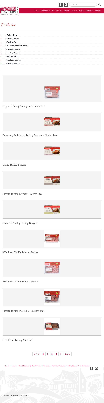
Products (67, 10)
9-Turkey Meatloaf (13, 63)
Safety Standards (73, 366)
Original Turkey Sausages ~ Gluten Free (24, 106)
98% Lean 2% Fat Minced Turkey (20, 281)
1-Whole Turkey (12, 35)
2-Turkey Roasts (12, 39)
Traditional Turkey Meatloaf (17, 340)
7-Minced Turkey (12, 56)
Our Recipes (36, 366)
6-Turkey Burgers (13, 53)
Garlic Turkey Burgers (14, 164)
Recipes (81, 10)
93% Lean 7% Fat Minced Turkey (20, 252)
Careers (74, 10)
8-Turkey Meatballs (13, 60)
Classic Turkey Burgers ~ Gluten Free (22, 193)
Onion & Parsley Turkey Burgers (20, 223)
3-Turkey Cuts (11, 42)
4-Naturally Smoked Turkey (17, 46)
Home (6, 366)
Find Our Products (58, 366)
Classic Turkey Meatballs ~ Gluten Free (24, 310)
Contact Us (86, 366)
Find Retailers (57, 10)
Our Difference (45, 10)
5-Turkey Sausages (13, 49)
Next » (67, 354)
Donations (89, 10)
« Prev (36, 354)
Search (100, 5)
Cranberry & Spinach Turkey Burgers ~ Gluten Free (30, 135)
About (36, 10)
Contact (97, 10)
